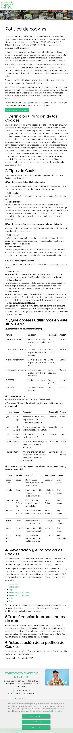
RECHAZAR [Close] (36, 722)
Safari (11, 601)
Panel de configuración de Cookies (17, 110)
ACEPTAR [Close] (36, 727)
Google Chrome (14, 584)
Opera (11, 598)
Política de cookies (55, 711)
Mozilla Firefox (14, 587)
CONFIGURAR (36, 716)
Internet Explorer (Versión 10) (19, 595)
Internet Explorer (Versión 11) (19, 592)
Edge (11, 589)
